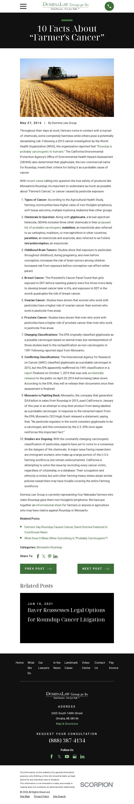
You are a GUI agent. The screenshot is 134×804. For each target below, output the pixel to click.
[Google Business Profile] (75, 756)
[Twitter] (59, 756)
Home (20, 662)
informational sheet (49, 505)
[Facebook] (52, 756)
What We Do (31, 668)
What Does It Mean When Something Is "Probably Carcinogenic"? (66, 538)
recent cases (35, 181)
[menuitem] (25, 796)
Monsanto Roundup (49, 547)
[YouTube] (67, 756)
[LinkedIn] (82, 756)
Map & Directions (67, 723)
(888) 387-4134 (67, 740)
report (28, 373)
